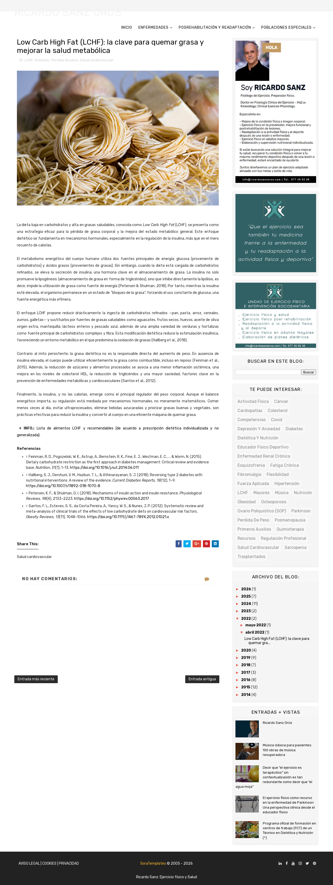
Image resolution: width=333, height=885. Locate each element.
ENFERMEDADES (153, 27)
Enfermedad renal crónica (264, 456)
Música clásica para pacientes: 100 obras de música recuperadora (287, 749)
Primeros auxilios (254, 529)
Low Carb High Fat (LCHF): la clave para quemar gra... (277, 641)
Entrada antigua (202, 679)
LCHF (28, 60)
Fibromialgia (249, 474)
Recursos (246, 538)
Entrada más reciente (36, 679)
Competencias (252, 419)
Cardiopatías (250, 410)
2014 (246, 695)
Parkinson (301, 510)
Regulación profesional (283, 538)
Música (282, 492)
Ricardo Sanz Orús (277, 723)
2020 (246, 650)
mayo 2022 (256, 625)
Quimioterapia (290, 529)
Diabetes (294, 428)
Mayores (261, 492)
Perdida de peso (64, 60)
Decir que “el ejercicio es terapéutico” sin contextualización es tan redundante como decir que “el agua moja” (273, 777)
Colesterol (277, 410)
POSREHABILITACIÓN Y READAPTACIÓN (215, 27)
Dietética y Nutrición (258, 437)
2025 (246, 596)
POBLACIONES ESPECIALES (286, 27)
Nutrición (42, 60)
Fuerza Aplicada (253, 483)
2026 (246, 589)
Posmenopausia (290, 520)
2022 (246, 618)
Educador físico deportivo (263, 447)
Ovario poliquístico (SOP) (262, 510)
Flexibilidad (278, 474)
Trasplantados (251, 556)
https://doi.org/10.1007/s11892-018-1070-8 (63, 486)
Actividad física (253, 401)
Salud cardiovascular (97, 60)
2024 (246, 604)
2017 (246, 672)
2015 (246, 687)
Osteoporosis (273, 501)
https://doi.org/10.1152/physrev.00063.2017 (111, 498)
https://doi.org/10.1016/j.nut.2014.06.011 (104, 467)
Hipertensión (286, 483)
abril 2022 (255, 632)
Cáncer (281, 401)
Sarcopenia (295, 547)
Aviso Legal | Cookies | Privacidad (48, 863)
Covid (276, 419)
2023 (246, 611)
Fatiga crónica (284, 465)
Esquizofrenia (251, 465)
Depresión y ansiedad (259, 428)
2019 (246, 658)
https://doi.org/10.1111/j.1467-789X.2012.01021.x (128, 517)
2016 (246, 680)
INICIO (126, 27)
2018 (246, 665)
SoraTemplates (153, 863)
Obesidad (247, 501)
